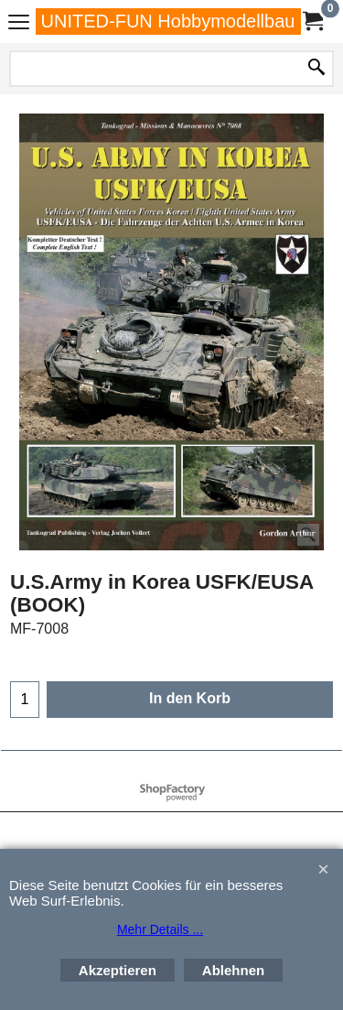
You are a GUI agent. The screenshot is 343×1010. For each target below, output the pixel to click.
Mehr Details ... (160, 929)
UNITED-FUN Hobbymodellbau (168, 21)
